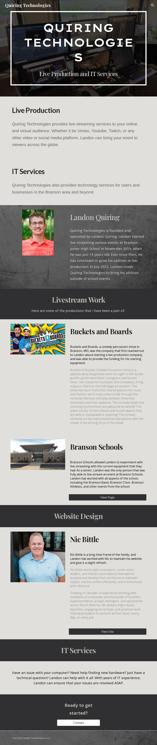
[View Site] (107, 632)
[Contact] (78, 723)
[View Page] (107, 497)
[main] (78, 48)
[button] (152, 5)
